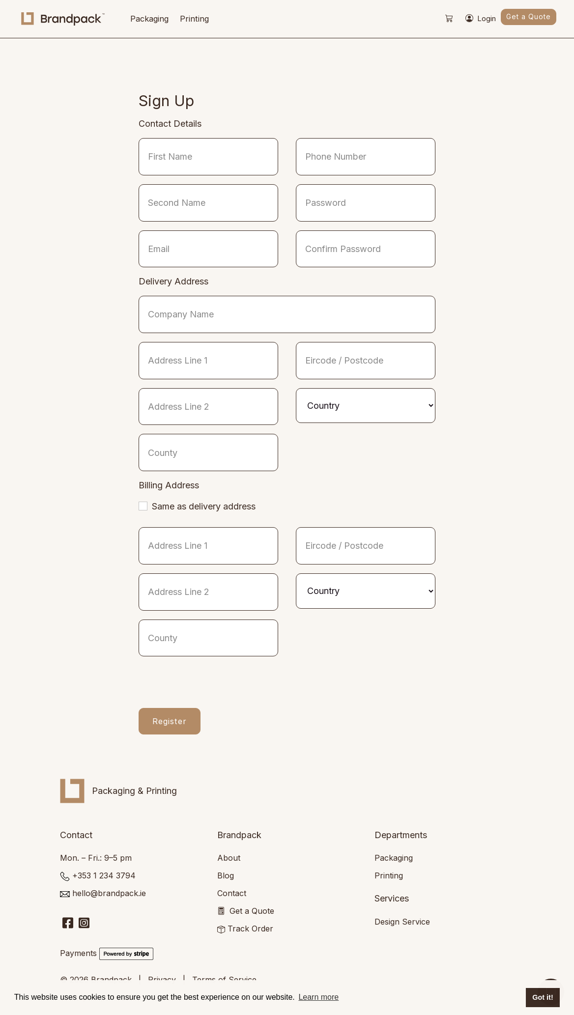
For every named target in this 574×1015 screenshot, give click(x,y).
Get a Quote (528, 16)
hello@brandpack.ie (109, 893)
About (228, 858)
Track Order (250, 928)
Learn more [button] (318, 997)
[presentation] (213, 684)
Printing (194, 19)
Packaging (149, 19)
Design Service (402, 922)
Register (169, 721)
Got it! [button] (542, 997)
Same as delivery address (204, 506)
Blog (225, 875)
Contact (231, 893)
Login (480, 19)
